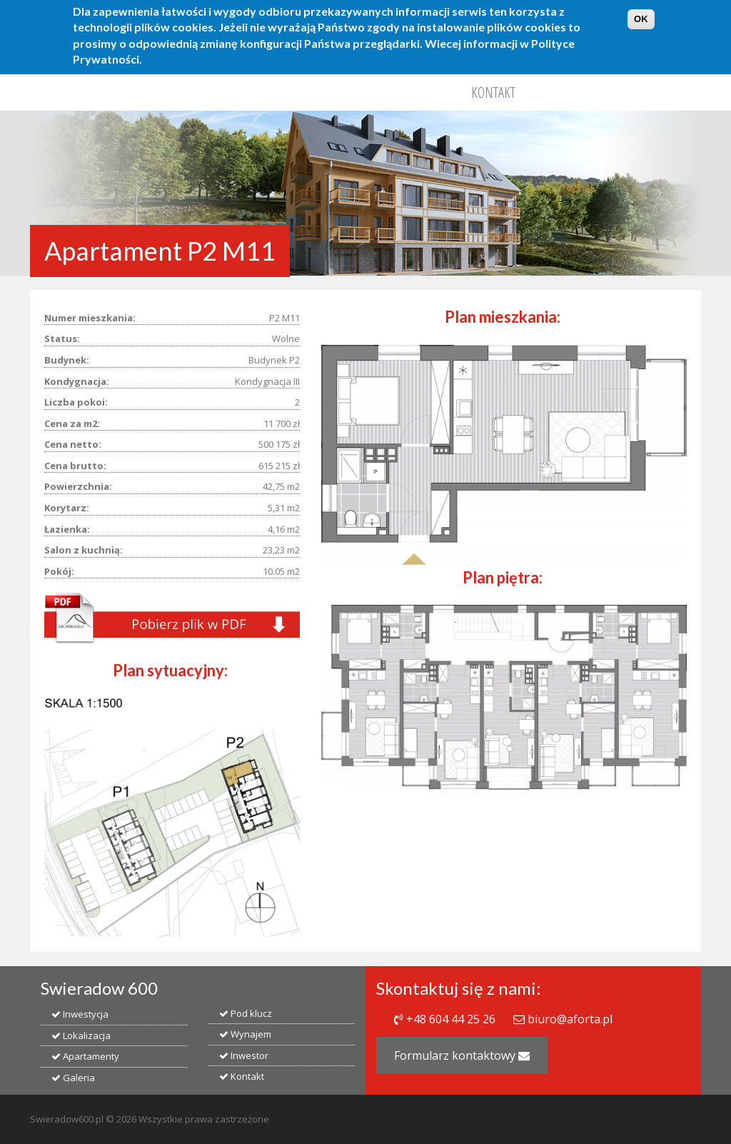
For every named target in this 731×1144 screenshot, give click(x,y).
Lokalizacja (81, 1035)
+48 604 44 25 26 (450, 1019)
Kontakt (493, 92)
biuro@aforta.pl (570, 1019)
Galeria (73, 1077)
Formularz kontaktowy (462, 1055)
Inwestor (243, 1055)
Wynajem (245, 1034)
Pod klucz (245, 1013)
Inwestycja (80, 1014)
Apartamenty (85, 1056)
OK (641, 13)
